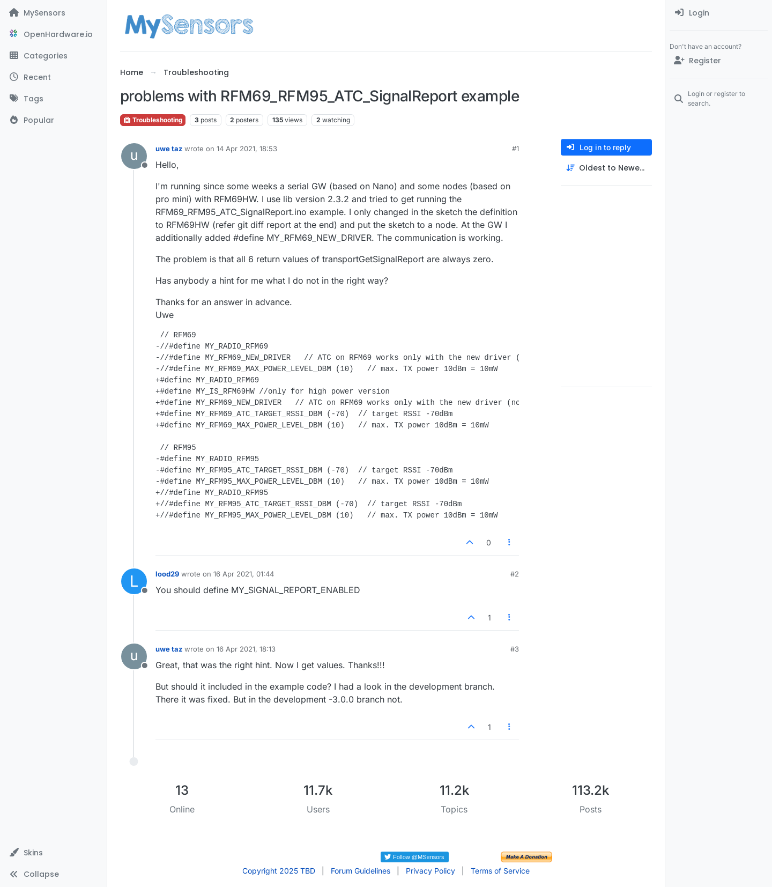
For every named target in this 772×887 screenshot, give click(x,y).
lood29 (167, 574)
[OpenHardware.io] (53, 34)
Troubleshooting (153, 120)
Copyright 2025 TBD (278, 870)
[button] (53, 852)
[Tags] (53, 98)
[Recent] (53, 77)
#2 (514, 574)
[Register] (719, 60)
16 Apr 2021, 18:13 (246, 649)
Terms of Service (500, 870)
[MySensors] (53, 12)
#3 (514, 649)
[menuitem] (719, 12)
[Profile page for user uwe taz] (134, 156)
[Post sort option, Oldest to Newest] (606, 168)
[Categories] (53, 55)
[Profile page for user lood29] (134, 581)
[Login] (719, 12)
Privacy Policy (430, 870)
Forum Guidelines (360, 870)
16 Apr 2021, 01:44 (243, 574)
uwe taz (168, 148)
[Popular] (53, 120)
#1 (515, 148)
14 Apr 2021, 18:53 (247, 148)
